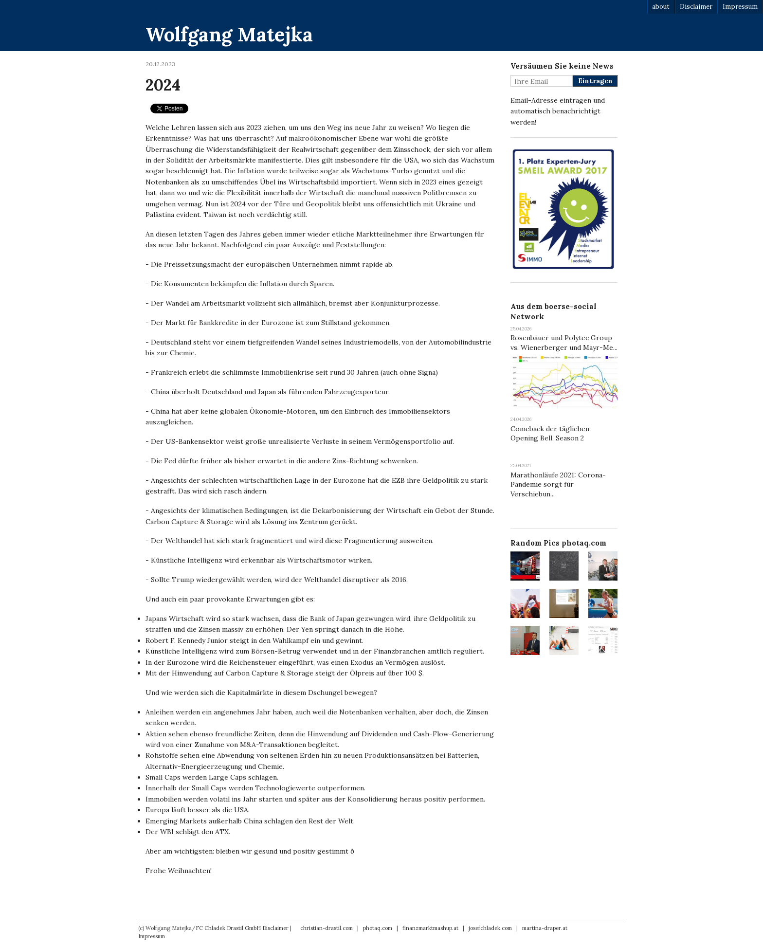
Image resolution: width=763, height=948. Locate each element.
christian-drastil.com (326, 928)
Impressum (740, 6)
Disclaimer (696, 6)
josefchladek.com (490, 928)
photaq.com (377, 928)
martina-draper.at (544, 928)
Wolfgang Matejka (229, 34)
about (661, 6)
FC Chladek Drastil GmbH (228, 928)
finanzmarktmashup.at (430, 928)
